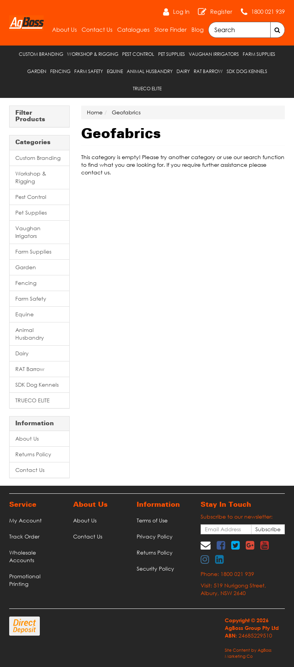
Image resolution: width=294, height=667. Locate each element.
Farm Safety (88, 71)
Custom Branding (41, 54)
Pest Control (138, 54)
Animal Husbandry (150, 71)
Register (221, 11)
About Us (64, 29)
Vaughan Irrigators (214, 54)
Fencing (60, 71)
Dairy (183, 71)
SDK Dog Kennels (247, 71)
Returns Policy (33, 454)
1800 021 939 (268, 11)
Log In (181, 11)
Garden (36, 71)
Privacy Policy (155, 536)
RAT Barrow (208, 71)
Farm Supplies (259, 54)
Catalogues (133, 29)
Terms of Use (152, 520)
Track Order (24, 536)
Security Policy (155, 568)
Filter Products (30, 116)
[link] (221, 545)
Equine (115, 71)
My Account (25, 520)
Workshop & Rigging (92, 54)
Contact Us (97, 29)
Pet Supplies (171, 54)
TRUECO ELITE (147, 88)
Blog (197, 29)
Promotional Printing (25, 580)
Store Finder (170, 29)
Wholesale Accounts (22, 556)
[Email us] (206, 545)
